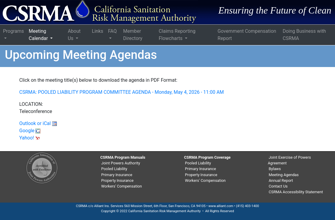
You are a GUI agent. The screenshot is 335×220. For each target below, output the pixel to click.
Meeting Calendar (39, 34)
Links (97, 31)
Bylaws (275, 169)
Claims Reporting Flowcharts (177, 34)
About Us (74, 34)
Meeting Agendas (284, 175)
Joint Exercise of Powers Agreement (289, 160)
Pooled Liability (114, 169)
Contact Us (278, 186)
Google (29, 130)
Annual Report (281, 180)
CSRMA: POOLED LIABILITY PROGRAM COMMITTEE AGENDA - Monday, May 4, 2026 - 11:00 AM (121, 92)
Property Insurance (117, 180)
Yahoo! (29, 138)
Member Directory (133, 34)
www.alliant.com (220, 206)
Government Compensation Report (247, 34)
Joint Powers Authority (120, 163)
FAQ (112, 31)
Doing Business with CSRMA (304, 34)
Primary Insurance (116, 175)
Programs (13, 31)
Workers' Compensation (121, 186)
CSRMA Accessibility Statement (296, 192)
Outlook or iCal (38, 123)
